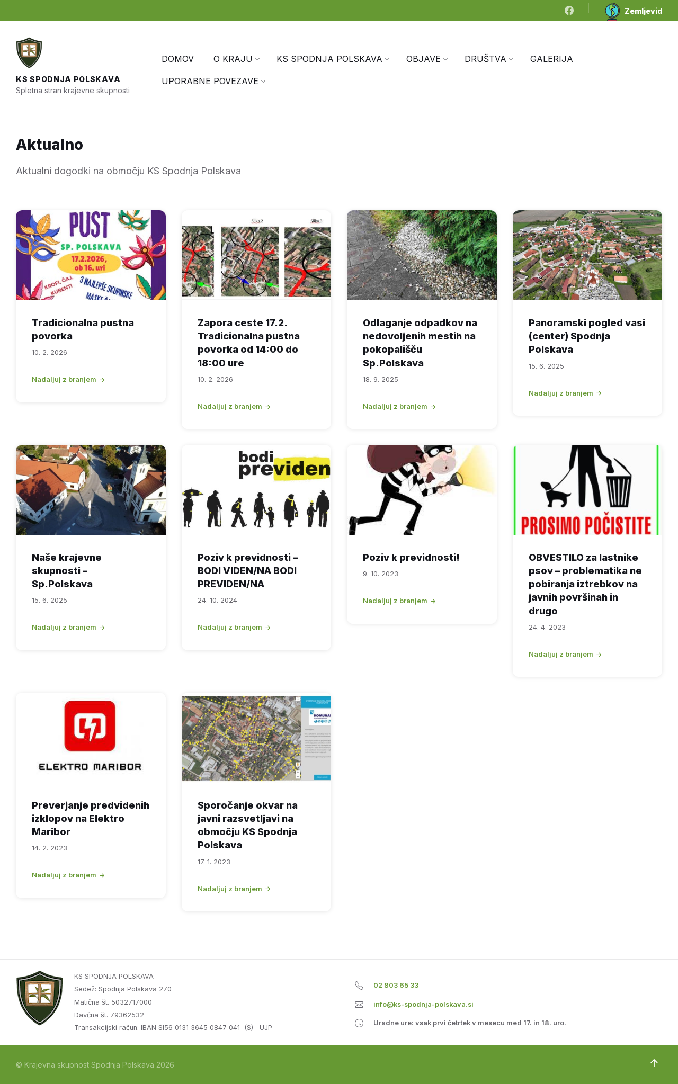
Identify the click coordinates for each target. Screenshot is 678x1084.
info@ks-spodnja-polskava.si (423, 1004)
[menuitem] (178, 58)
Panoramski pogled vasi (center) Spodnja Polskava (587, 336)
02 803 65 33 (395, 985)
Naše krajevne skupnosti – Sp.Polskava (67, 570)
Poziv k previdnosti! (411, 557)
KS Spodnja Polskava (68, 79)
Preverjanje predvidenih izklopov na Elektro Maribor (90, 818)
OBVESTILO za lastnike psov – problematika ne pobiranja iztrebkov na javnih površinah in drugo (585, 584)
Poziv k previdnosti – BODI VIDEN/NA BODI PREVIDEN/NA (248, 570)
